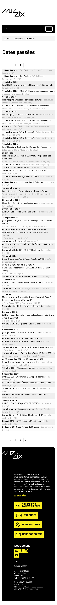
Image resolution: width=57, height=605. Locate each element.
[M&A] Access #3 (26, 132)
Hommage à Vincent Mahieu (28, 176)
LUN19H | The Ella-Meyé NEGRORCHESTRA (21, 403)
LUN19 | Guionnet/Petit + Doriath (30, 420)
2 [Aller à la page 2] (20, 65)
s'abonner (26, 515)
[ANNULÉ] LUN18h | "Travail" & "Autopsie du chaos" (24, 376)
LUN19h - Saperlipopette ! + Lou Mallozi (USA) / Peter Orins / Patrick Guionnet (28, 316)
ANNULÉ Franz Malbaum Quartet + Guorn (33, 382)
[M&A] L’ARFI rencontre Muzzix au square (37, 90)
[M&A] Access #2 (26, 138)
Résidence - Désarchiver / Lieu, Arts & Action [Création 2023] (26, 269)
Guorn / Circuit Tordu (27, 276)
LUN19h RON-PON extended (29, 250)
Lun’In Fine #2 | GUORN (25, 388)
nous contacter (29, 534)
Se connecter (20, 566)
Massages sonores (25, 367)
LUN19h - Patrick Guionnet (31, 182)
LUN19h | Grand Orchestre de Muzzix (31, 415)
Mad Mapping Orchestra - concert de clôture (21, 99)
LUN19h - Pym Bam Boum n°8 (28, 306)
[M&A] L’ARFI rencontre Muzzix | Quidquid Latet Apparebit (27, 84)
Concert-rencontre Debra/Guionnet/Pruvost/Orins (24, 191)
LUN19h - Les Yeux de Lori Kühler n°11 (19, 211)
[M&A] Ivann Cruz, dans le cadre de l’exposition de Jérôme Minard (27, 222)
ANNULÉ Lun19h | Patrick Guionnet (31, 394)
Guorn (17, 164)
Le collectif (18, 38)
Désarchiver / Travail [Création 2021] (37, 353)
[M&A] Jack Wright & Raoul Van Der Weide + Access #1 (26, 146)
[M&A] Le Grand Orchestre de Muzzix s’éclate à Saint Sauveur (25, 234)
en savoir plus (20, 495)
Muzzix (8, 28)
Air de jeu (19, 241)
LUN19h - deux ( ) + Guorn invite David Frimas (22, 282)
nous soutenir (28, 524)
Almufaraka (24, 70)
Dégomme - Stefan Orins (29, 323)
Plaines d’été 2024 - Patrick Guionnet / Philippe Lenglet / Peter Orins (27, 157)
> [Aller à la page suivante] (26, 65)
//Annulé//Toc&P (21, 167)
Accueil (7, 38)
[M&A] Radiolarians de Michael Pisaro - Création (23, 332)
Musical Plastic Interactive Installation (33, 105)
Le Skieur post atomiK (41, 244)
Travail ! (18, 288)
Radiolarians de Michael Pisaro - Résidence (21, 341)
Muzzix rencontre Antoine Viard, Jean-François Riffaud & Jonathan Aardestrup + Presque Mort (26, 299)
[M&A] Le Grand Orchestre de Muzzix (37, 347)
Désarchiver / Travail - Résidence (17, 362)
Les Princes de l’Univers (28, 426)
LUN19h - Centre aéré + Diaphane (30, 170)
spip (16, 561)
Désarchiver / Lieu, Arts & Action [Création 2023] (23, 258)
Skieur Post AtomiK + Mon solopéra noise (20, 202)
